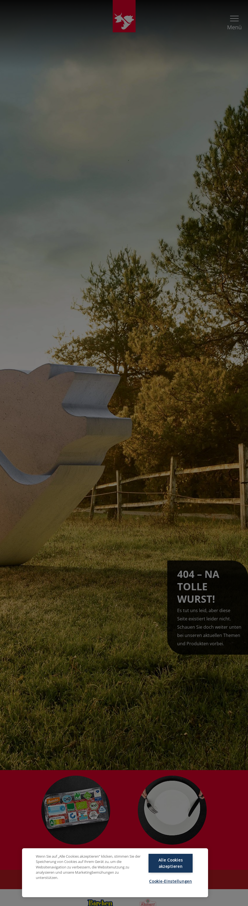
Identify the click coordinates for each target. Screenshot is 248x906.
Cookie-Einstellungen (170, 881)
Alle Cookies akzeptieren (170, 863)
